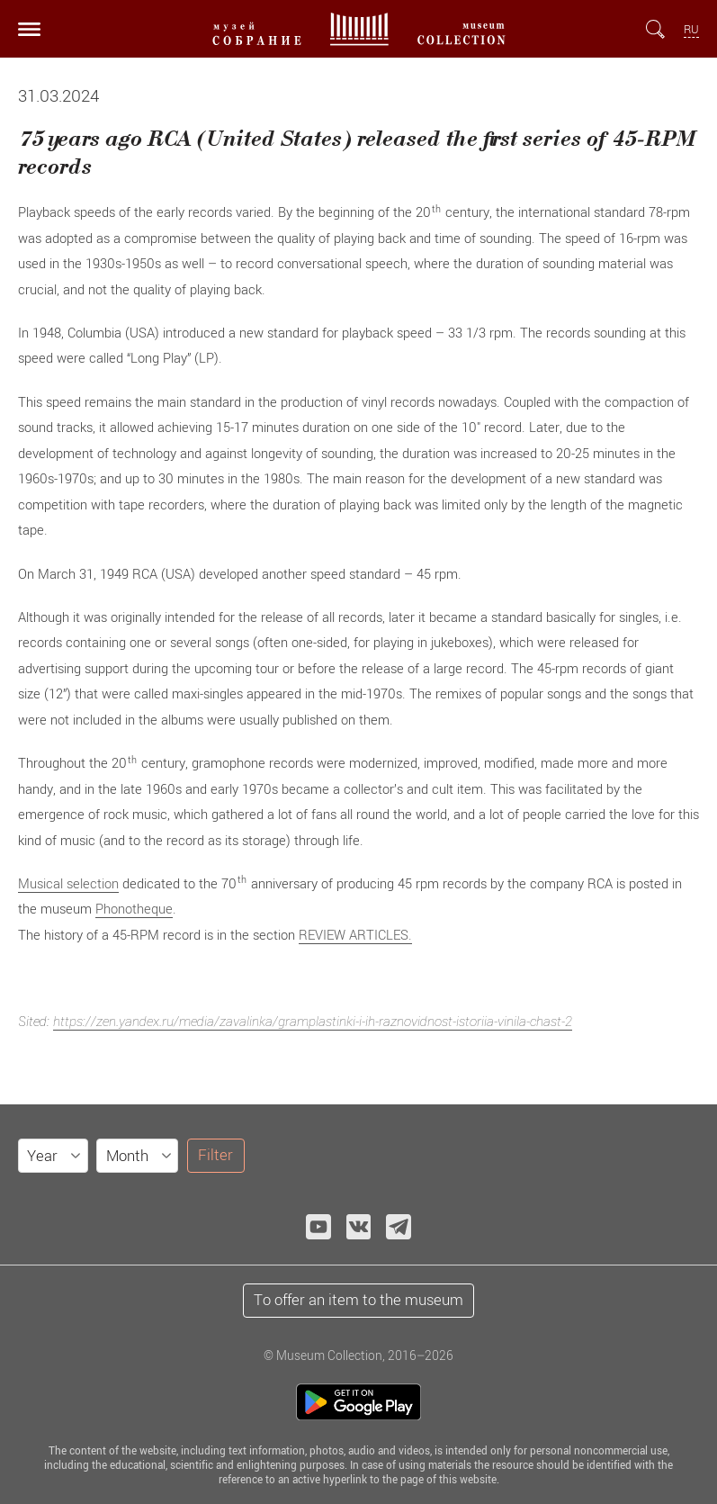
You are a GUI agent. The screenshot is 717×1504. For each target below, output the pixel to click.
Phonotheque (134, 908)
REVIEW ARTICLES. (355, 934)
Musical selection (68, 883)
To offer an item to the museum (358, 1300)
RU (691, 29)
